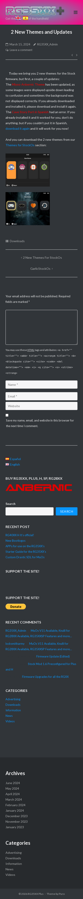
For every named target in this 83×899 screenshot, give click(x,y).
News (9, 715)
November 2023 (17, 821)
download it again (18, 128)
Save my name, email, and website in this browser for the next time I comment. (40, 423)
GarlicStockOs (40, 268)
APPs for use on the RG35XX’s (25, 546)
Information (13, 710)
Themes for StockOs (20, 145)
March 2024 (14, 799)
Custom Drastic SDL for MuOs (25, 557)
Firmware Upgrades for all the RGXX (45, 676)
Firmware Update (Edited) (53, 656)
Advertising (13, 699)
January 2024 (15, 810)
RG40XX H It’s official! (20, 535)
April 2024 (13, 794)
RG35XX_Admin (47, 44)
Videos (10, 721)
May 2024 (12, 788)
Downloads (17, 241)
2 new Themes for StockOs (42, 257)
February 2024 (15, 805)
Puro (62, 893)
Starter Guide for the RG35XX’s (26, 551)
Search (10, 504)
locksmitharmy (15, 643)
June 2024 (13, 783)
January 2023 (15, 827)
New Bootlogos (15, 540)
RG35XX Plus (36, 893)
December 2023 (17, 816)
